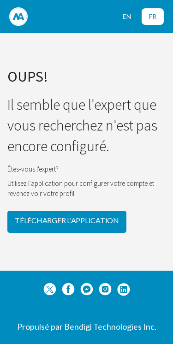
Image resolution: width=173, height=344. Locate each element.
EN (127, 16)
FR (152, 16)
